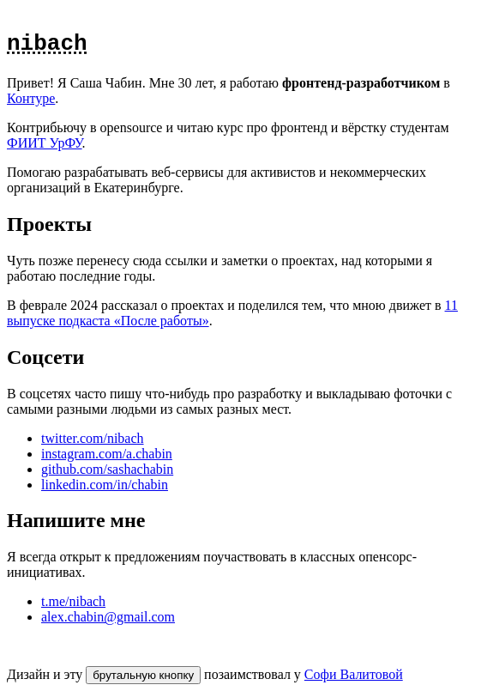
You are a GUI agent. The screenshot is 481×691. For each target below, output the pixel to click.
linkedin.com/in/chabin (104, 484)
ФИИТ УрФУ (44, 143)
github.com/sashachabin (107, 469)
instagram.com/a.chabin (106, 453)
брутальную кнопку (143, 675)
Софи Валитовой (353, 674)
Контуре (31, 98)
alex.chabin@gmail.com (108, 616)
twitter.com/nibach (92, 438)
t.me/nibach (73, 601)
